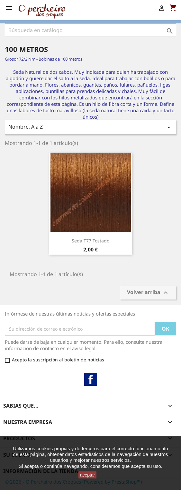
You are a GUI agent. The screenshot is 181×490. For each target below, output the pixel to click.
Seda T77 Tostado (90, 241)
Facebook (90, 379)
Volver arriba (148, 293)
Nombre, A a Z (90, 127)
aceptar (87, 474)
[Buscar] (90, 30)
